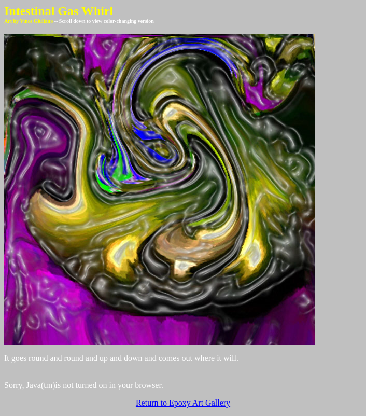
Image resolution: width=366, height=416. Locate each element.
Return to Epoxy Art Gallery (183, 402)
